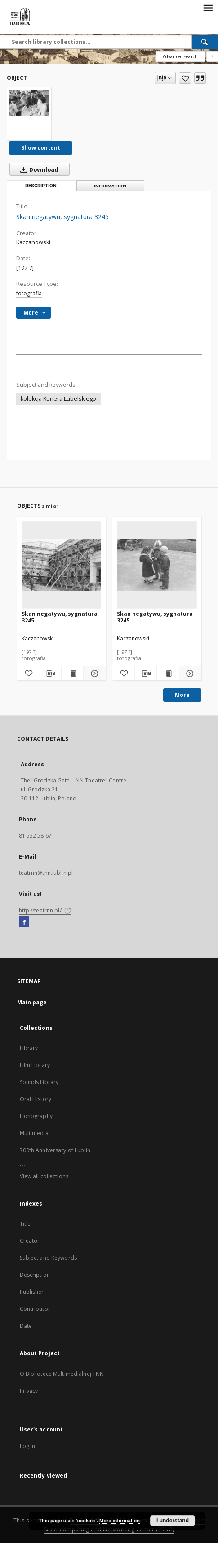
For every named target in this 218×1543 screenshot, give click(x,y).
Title (25, 1223)
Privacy (29, 1391)
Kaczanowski (33, 242)
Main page (32, 1002)
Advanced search (180, 56)
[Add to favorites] (185, 78)
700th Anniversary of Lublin (55, 1150)
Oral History (35, 1099)
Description (35, 1275)
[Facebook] (24, 922)
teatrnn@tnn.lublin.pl (46, 873)
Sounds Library (39, 1082)
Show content (40, 147)
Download (37, 169)
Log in (28, 1446)
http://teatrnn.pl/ (45, 910)
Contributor (35, 1309)
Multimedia (34, 1133)
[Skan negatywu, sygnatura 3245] (29, 103)
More (182, 695)
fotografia (29, 293)
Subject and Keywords (48, 1258)
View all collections (44, 1176)
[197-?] (25, 268)
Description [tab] (41, 186)
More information (119, 1520)
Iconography (36, 1116)
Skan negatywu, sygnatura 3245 (60, 617)
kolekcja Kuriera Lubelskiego (58, 398)
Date (26, 1326)
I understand (172, 1520)
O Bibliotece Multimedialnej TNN (62, 1374)
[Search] (205, 42)
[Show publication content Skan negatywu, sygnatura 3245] (73, 673)
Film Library (35, 1065)
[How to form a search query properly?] (212, 56)
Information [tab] (110, 186)
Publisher (32, 1292)
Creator (30, 1241)
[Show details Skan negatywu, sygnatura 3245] (93, 673)
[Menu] (208, 7)
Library (29, 1048)
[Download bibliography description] (50, 673)
